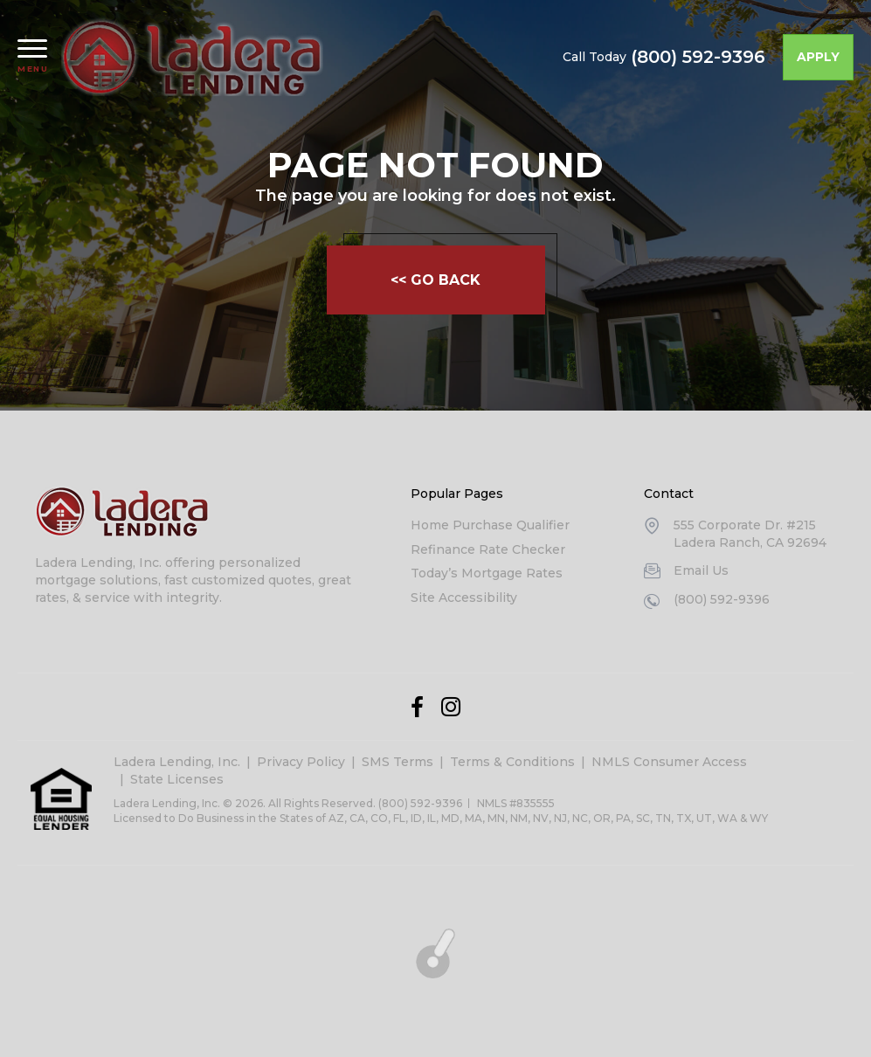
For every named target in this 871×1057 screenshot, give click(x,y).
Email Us (701, 570)
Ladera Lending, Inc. (177, 762)
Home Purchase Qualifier (490, 525)
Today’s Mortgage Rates (487, 573)
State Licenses (177, 779)
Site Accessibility (464, 597)
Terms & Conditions (512, 762)
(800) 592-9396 (698, 57)
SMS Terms (397, 762)
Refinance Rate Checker (488, 549)
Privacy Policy (301, 762)
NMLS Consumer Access (669, 762)
